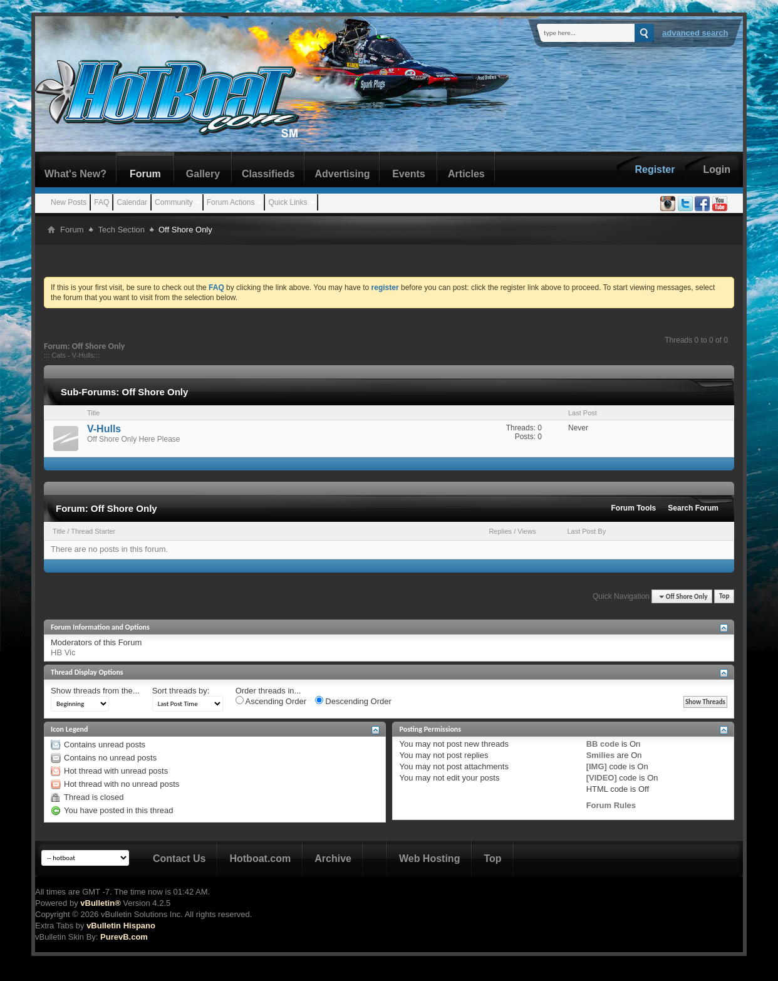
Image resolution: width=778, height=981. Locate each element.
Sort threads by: (181, 690)
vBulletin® (100, 903)
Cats (58, 355)
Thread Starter (93, 531)
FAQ (101, 202)
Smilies (600, 755)
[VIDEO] (601, 777)
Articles (466, 174)
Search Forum (693, 508)
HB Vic (63, 652)
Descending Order (353, 701)
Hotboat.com (260, 858)
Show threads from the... (95, 690)
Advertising (342, 174)
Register (655, 169)
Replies (500, 531)
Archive (332, 858)
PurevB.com (124, 937)
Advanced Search (695, 33)
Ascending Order (271, 701)
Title (59, 531)
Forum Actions (231, 202)
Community (174, 202)
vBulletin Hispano (120, 925)
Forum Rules (611, 805)
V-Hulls (83, 355)
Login (716, 169)
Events (408, 174)
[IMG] (596, 766)
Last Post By (586, 531)
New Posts (68, 202)
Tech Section (121, 229)
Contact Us (179, 858)
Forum (145, 174)
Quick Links (287, 202)
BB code (603, 744)
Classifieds (268, 174)
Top (724, 597)
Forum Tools (633, 508)
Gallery (203, 174)
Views (526, 531)
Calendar (132, 202)
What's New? (75, 174)
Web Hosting (429, 858)
